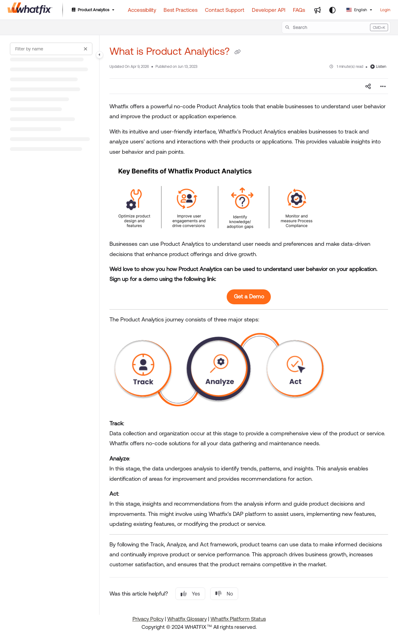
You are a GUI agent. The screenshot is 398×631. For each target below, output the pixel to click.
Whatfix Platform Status (238, 619)
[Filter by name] (51, 49)
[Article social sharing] (368, 86)
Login (385, 9)
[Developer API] (268, 10)
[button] (336, 27)
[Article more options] (383, 86)
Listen (378, 66)
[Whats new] (317, 10)
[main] (249, 325)
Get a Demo (249, 296)
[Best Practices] (180, 10)
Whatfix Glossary (187, 619)
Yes (190, 594)
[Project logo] (30, 9)
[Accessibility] (142, 10)
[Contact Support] (224, 10)
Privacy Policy (148, 619)
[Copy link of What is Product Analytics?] (238, 52)
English (356, 9)
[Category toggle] (99, 54)
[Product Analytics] (92, 10)
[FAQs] (299, 10)
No (224, 594)
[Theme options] (332, 10)
